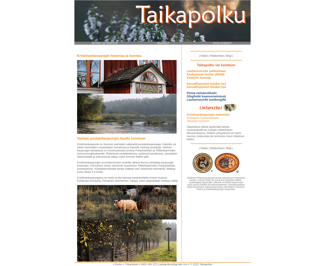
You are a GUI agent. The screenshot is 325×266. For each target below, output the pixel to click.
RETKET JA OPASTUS (105, 43)
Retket (204, 55)
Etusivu (118, 264)
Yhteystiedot (131, 264)
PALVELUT (163, 43)
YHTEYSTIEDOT (222, 43)
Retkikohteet (217, 55)
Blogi (229, 55)
